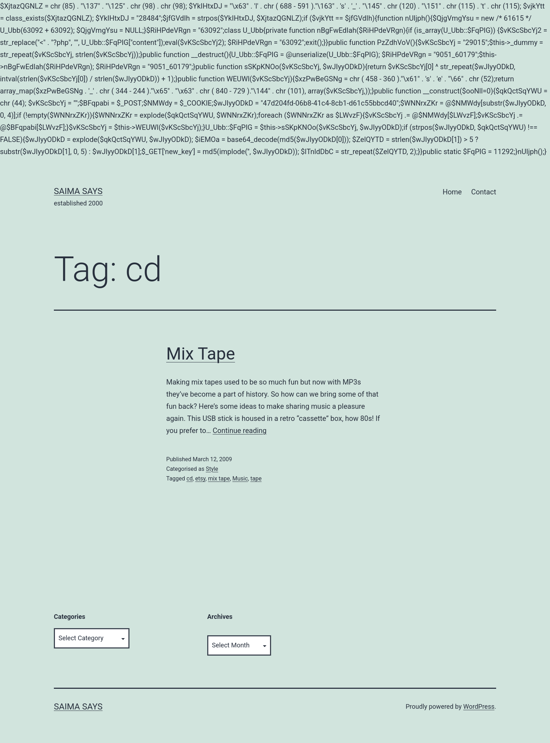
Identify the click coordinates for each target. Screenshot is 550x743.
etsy (200, 478)
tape (255, 478)
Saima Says (78, 191)
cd (190, 478)
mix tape (219, 478)
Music (240, 478)
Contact (483, 192)
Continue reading (239, 430)
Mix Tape (200, 353)
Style (212, 468)
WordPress (478, 706)
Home (452, 192)
